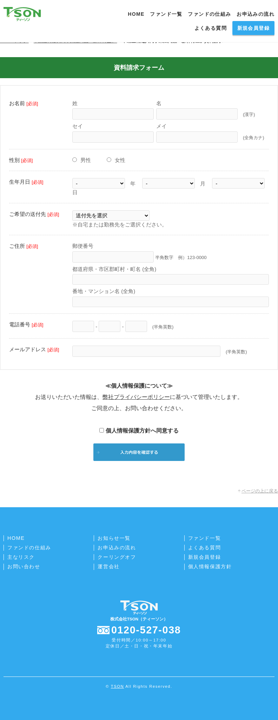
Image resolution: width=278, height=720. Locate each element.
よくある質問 (210, 28)
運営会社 (108, 566)
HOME (136, 14)
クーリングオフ (117, 557)
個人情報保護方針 (210, 566)
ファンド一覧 (166, 14)
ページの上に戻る (259, 491)
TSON (117, 686)
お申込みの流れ (255, 14)
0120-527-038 (146, 630)
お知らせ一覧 (114, 538)
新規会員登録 (253, 28)
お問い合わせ (23, 566)
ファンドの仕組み (209, 14)
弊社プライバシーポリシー (136, 397)
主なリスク (21, 557)
